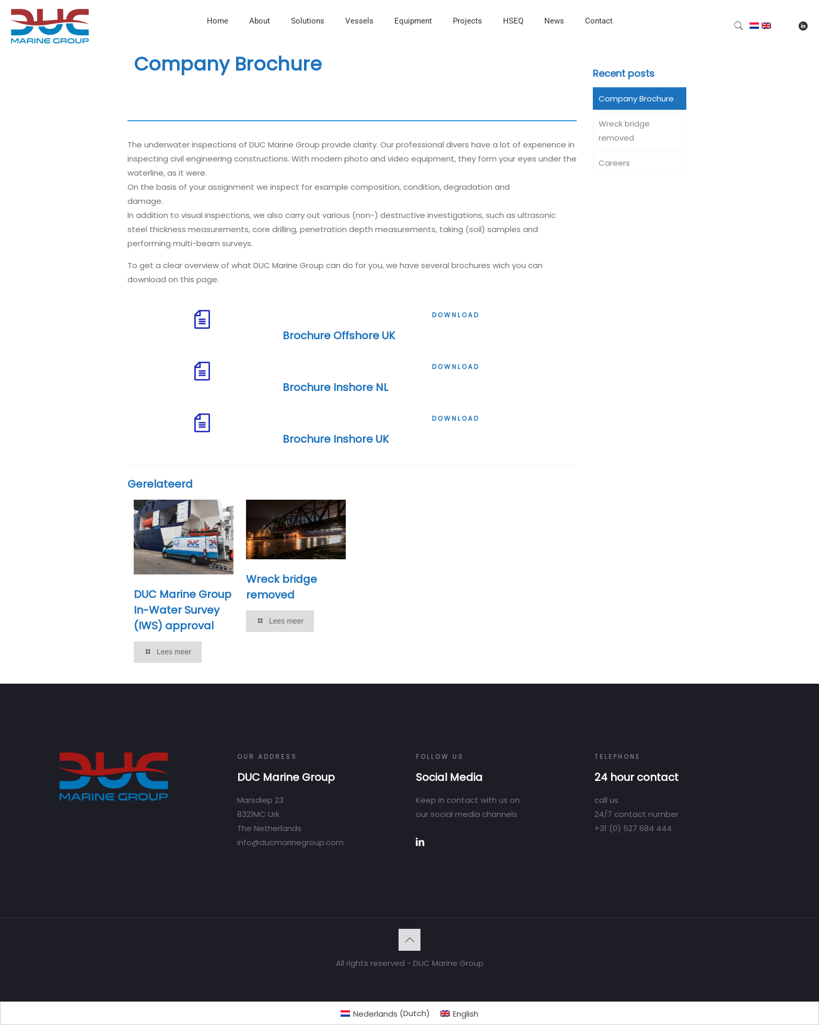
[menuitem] (385, 1013)
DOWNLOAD (455, 314)
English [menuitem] (465, 1013)
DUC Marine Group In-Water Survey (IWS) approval (182, 610)
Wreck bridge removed (624, 130)
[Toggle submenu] (259, 47)
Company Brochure (636, 98)
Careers (614, 162)
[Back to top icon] (409, 940)
